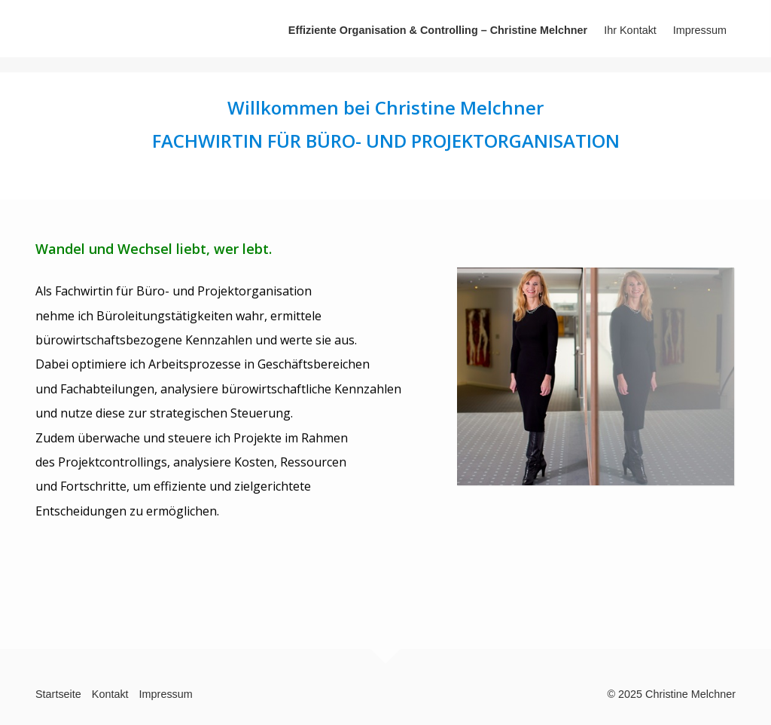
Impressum (700, 30)
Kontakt (110, 694)
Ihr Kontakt (630, 30)
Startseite (58, 694)
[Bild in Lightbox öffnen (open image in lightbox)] (595, 376)
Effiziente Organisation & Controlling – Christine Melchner (437, 30)
